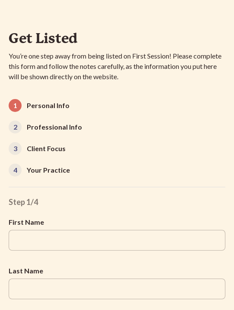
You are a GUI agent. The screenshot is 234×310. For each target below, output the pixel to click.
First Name (26, 222)
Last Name (26, 271)
